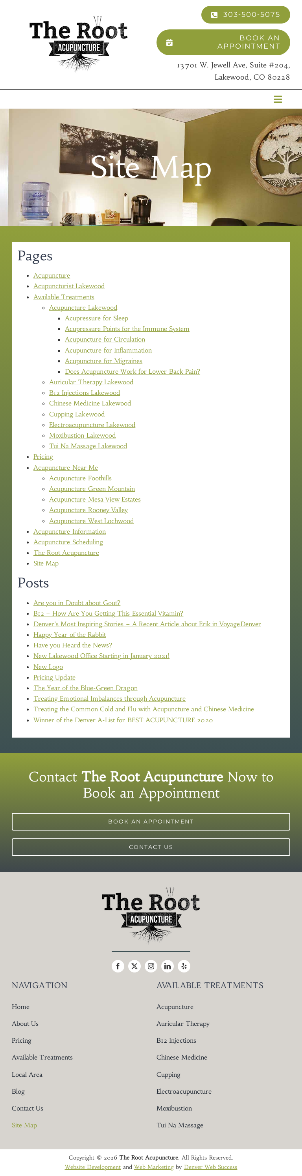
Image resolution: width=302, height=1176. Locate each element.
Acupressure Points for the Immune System (127, 329)
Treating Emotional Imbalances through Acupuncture (109, 698)
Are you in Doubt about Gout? (76, 603)
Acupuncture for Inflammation (108, 350)
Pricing (43, 456)
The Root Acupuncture (66, 552)
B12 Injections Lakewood (84, 392)
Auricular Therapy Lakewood (91, 382)
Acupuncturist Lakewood (69, 286)
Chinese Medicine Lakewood (90, 403)
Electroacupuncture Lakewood (92, 425)
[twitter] (134, 966)
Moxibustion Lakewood (82, 435)
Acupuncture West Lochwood (91, 521)
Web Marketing (154, 1167)
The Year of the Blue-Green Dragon (85, 688)
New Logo (48, 667)
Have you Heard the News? (72, 645)
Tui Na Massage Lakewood (88, 446)
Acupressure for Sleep (96, 318)
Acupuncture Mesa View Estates (95, 499)
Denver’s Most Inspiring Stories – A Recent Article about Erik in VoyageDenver (147, 624)
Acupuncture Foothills (80, 478)
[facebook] (118, 966)
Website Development (93, 1167)
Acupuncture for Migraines (103, 361)
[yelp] (184, 966)
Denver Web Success (211, 1167)
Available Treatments (63, 297)
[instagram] (151, 966)
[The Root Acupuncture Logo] (78, 19)
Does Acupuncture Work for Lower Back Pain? (132, 371)
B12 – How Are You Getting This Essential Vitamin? (108, 613)
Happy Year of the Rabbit (69, 634)
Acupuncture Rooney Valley (88, 510)
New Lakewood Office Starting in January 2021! (101, 656)
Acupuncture (51, 275)
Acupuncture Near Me (65, 467)
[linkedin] (167, 966)
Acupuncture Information (69, 531)
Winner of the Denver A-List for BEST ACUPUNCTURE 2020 (123, 720)
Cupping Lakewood (77, 414)
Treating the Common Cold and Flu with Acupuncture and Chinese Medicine (143, 709)
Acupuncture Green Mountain (92, 489)
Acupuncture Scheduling (68, 542)
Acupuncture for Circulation (105, 339)
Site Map (46, 563)
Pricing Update (54, 677)
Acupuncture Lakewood (83, 307)
